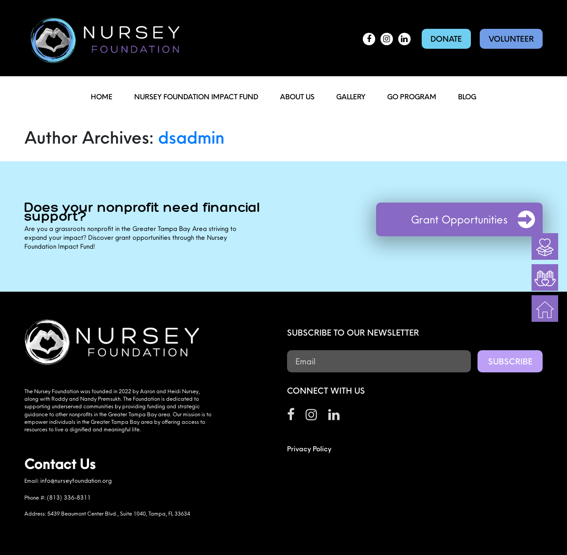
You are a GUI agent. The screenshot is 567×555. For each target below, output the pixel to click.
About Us (297, 96)
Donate (446, 39)
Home (102, 96)
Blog (467, 96)
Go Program (411, 96)
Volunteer (511, 39)
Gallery (350, 96)
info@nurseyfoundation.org (76, 481)
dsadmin (191, 137)
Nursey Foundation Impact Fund (196, 96)
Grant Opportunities (459, 219)
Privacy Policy (309, 448)
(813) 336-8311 (69, 497)
